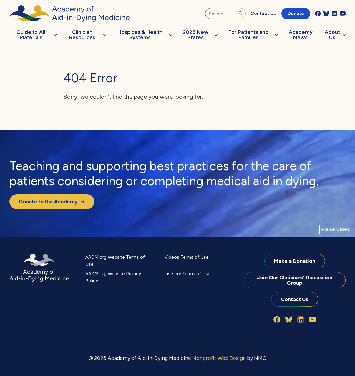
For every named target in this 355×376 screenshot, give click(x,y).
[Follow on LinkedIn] (334, 13)
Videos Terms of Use (187, 257)
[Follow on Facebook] (318, 13)
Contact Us (263, 13)
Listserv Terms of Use (187, 273)
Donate (296, 13)
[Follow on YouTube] (343, 13)
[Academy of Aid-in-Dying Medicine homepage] (69, 13)
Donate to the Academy (52, 201)
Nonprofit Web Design (219, 358)
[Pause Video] (335, 229)
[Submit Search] (240, 13)
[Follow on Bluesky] (326, 13)
